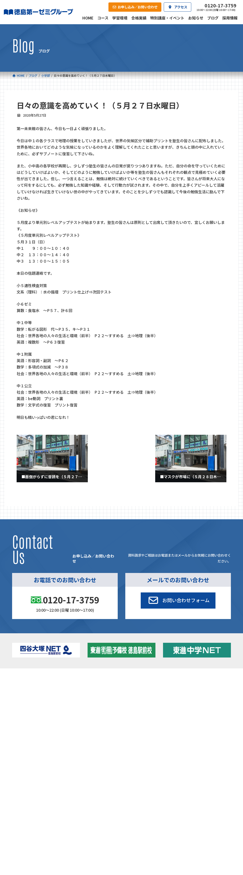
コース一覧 (25, 678)
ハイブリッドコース (91, 699)
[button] (178, 600)
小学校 (27, 685)
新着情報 (187, 678)
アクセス (126, 722)
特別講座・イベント (201, 685)
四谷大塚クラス (37, 705)
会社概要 (92, 722)
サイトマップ (188, 754)
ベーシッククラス (38, 711)
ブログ (191, 697)
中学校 (78, 685)
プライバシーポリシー (215, 754)
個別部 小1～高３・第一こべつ (144, 697)
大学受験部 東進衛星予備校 (143, 687)
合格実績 (23, 722)
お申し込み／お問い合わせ (207, 722)
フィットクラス (37, 693)
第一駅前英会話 (136, 711)
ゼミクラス (34, 699)
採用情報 (160, 722)
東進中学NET (88, 705)
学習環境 (57, 722)
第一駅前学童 (134, 705)
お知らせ (193, 692)
